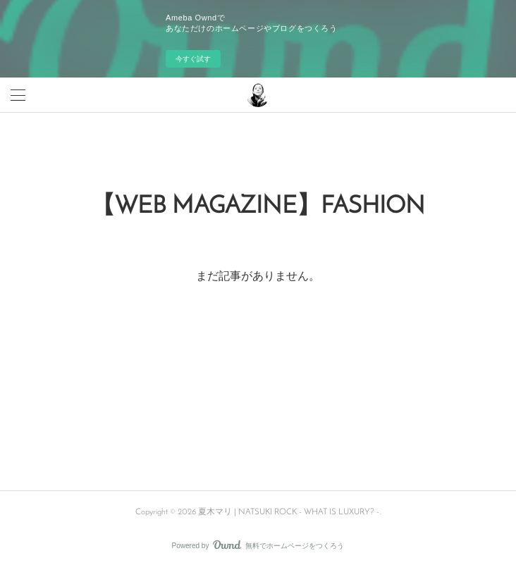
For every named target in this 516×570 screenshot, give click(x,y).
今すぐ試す (193, 59)
